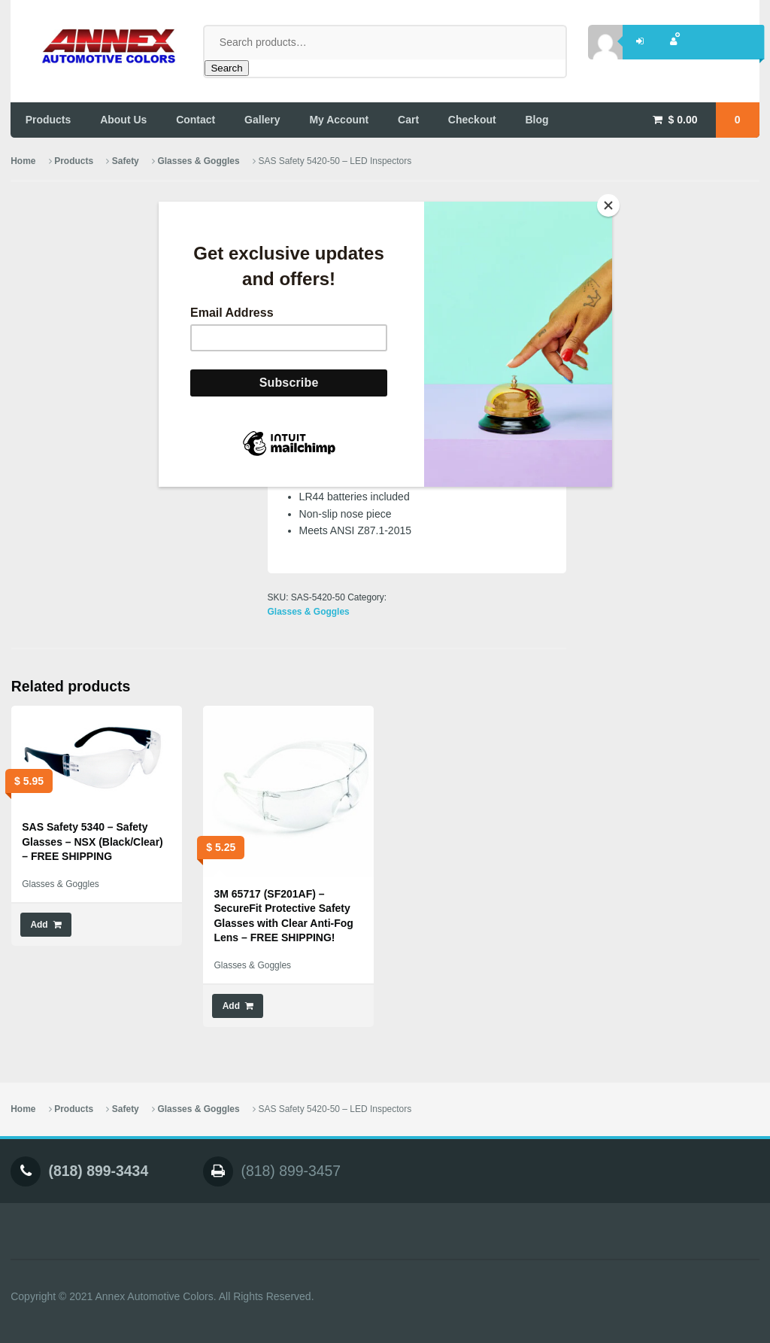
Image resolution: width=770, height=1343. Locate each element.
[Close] (608, 205)
